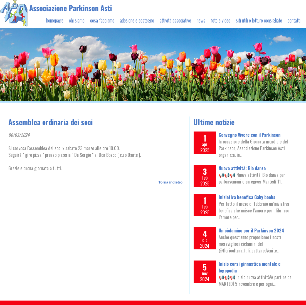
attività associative (175, 20)
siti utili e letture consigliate (259, 20)
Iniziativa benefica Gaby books (247, 197)
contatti (294, 20)
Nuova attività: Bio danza (242, 168)
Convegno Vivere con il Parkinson (249, 135)
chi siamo (77, 20)
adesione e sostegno (137, 20)
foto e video (220, 20)
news (201, 20)
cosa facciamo (102, 20)
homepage (54, 20)
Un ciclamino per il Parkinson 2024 (251, 230)
